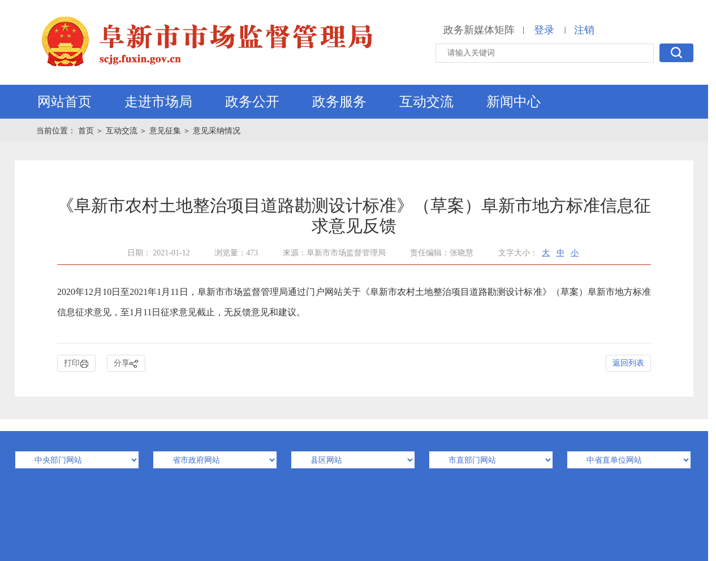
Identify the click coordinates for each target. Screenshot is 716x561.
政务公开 (252, 101)
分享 (126, 363)
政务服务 (339, 101)
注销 (584, 30)
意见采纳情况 (216, 131)
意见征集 (165, 131)
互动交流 (426, 101)
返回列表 (628, 363)
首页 (87, 131)
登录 (544, 30)
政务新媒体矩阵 (479, 30)
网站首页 (64, 101)
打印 (76, 363)
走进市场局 (158, 101)
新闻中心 (513, 101)
